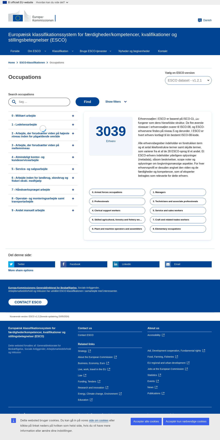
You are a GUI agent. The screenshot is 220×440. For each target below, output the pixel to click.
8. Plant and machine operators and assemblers (117, 229)
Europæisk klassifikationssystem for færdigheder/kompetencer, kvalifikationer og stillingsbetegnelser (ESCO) (36, 332)
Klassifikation (60, 51)
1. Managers (159, 192)
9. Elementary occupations (167, 229)
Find (87, 102)
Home (11, 62)
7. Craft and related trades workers (171, 219)
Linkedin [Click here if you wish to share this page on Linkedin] (126, 264)
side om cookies (98, 420)
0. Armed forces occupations (107, 192)
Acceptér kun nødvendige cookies (186, 421)
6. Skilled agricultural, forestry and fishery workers (118, 219)
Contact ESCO (86, 335)
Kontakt (162, 51)
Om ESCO (34, 51)
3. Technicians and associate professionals (175, 201)
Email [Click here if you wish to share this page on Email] (177, 264)
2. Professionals (100, 201)
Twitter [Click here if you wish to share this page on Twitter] (21, 264)
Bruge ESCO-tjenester (93, 51)
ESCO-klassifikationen (32, 62)
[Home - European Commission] (32, 16)
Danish (205, 20)
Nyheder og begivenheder (134, 51)
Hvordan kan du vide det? (52, 2)
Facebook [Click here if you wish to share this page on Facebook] (75, 264)
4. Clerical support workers (106, 210)
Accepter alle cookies (146, 421)
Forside (15, 51)
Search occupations (21, 94)
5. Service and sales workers (168, 210)
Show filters (113, 101)
